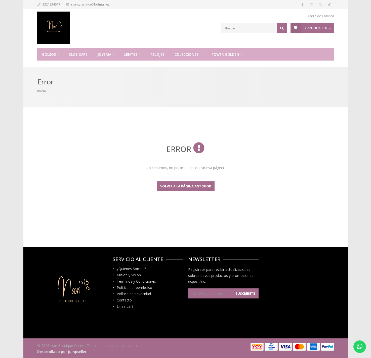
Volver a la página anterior (185, 186)
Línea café (125, 306)
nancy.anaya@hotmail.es (90, 4)
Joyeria (104, 54)
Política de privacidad (134, 294)
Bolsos (49, 54)
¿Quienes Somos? (131, 269)
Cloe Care (78, 54)
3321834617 (51, 4)
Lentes (130, 54)
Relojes (157, 54)
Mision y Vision (129, 275)
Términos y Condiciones (136, 281)
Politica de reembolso (134, 287)
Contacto (124, 300)
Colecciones (186, 54)
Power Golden (225, 54)
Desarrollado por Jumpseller (62, 351)
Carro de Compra (321, 16)
